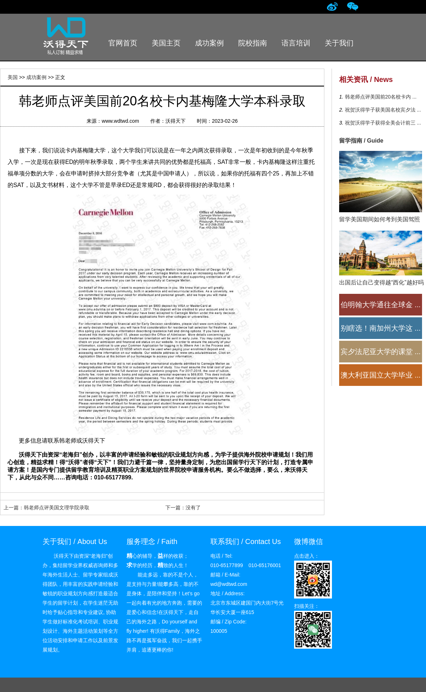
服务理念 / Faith (152, 541)
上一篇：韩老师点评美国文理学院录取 (46, 507)
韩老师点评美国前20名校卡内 (380, 97)
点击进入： (306, 556)
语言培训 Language (296, 47)
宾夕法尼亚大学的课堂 (381, 352)
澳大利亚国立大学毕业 (381, 375)
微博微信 (308, 541)
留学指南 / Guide (361, 141)
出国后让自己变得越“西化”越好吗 (381, 282)
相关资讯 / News (366, 79)
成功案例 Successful (209, 47)
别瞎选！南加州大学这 (381, 328)
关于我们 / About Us (75, 541)
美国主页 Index (166, 47)
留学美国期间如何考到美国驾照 (379, 219)
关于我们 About (339, 47)
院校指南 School (252, 47)
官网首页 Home (122, 47)
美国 (13, 77)
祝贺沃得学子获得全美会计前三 (382, 123)
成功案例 (36, 77)
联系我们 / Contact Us (245, 541)
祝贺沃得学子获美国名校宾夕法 (382, 110)
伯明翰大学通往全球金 (381, 305)
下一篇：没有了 (183, 507)
